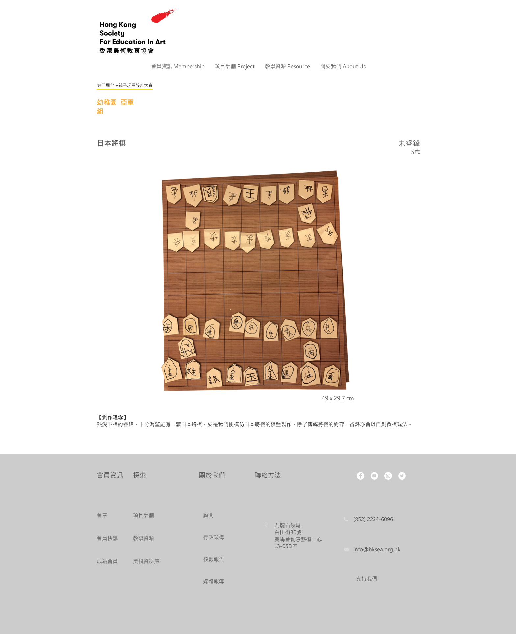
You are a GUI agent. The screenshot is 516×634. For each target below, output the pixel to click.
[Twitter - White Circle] (402, 476)
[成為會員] (109, 561)
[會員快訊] (109, 538)
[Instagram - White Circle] (388, 476)
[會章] (109, 515)
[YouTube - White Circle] (374, 476)
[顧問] (215, 515)
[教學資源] (151, 538)
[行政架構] (215, 537)
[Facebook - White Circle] (360, 476)
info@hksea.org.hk (376, 549)
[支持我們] (366, 579)
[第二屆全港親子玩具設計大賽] (125, 85)
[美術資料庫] (151, 561)
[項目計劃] (151, 515)
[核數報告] (215, 559)
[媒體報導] (215, 581)
